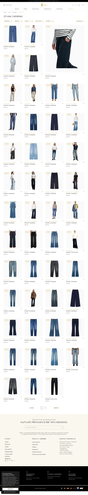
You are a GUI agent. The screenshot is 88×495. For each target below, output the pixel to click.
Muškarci (35, 9)
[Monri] (81, 488)
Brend (18, 21)
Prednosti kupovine (36, 451)
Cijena (49, 21)
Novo (17, 9)
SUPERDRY (48, 74)
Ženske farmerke (21, 12)
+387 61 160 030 (64, 450)
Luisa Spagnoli (9, 250)
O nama (7, 441)
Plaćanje (34, 446)
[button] (28, 1)
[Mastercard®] (62, 488)
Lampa (44, 488)
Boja (29, 21)
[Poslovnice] (8, 5)
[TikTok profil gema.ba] (10, 460)
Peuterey (7, 133)
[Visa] (68, 488)
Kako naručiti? (8, 449)
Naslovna (5, 12)
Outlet (70, 9)
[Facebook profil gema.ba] (7, 460)
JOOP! (26, 250)
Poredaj (80, 21)
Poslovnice (7, 444)
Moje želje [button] (7, 456)
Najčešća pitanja (9, 451)
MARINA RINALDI (9, 45)
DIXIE (67, 162)
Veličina (39, 21)
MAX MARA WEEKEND (10, 74)
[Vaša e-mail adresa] (44, 427)
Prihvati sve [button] (10, 489)
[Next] (56, 408)
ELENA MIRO (70, 221)
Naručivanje (35, 444)
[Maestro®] (65, 488)
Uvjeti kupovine (36, 442)
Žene (25, 9)
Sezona (8, 21)
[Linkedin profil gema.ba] (12, 460)
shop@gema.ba (63, 448)
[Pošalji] (62, 427)
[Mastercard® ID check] (73, 488)
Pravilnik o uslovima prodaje (39, 454)
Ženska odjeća (14, 12)
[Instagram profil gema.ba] (5, 460)
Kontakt (7, 446)
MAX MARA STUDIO (30, 45)
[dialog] (10, 482)
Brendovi (47, 9)
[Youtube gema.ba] (14, 460)
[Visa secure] (78, 488)
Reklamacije (35, 449)
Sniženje (60, 9)
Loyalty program (9, 454)
